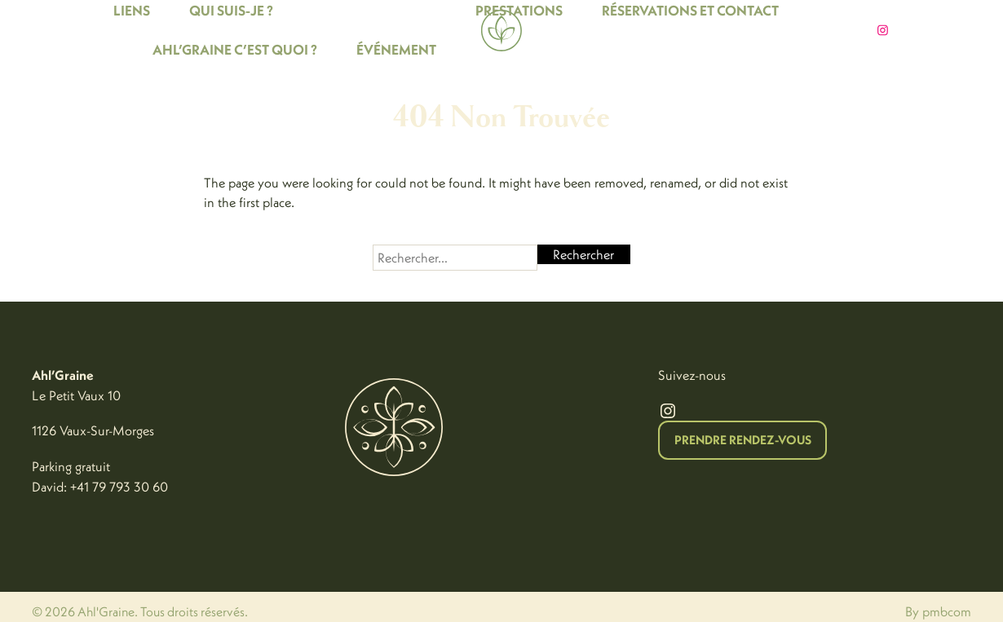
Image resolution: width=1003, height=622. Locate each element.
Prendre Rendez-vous (742, 440)
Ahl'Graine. (107, 611)
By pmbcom (938, 611)
